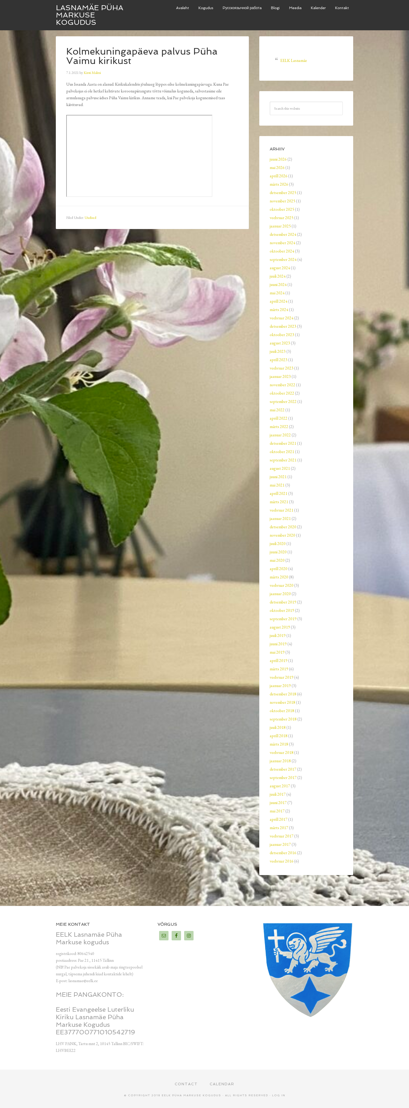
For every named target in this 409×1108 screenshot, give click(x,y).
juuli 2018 (278, 727)
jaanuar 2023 (280, 376)
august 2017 (280, 786)
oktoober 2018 (282, 710)
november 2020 (282, 535)
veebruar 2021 (281, 510)
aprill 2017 (278, 819)
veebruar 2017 (281, 836)
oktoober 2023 (282, 334)
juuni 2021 (278, 476)
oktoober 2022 (282, 393)
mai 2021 (277, 485)
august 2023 (280, 343)
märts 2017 (279, 827)
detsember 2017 (283, 769)
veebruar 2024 (281, 318)
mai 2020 (277, 560)
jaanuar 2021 (280, 518)
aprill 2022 (278, 418)
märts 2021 (279, 502)
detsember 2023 (283, 326)
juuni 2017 (278, 802)
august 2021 (280, 468)
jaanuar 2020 (280, 593)
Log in (278, 1095)
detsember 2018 (283, 694)
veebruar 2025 (281, 217)
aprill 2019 (278, 660)
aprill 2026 (278, 176)
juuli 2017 (278, 794)
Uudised (90, 217)
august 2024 (280, 268)
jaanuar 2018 (280, 761)
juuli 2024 (278, 276)
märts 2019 (279, 669)
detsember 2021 (283, 443)
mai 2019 (277, 652)
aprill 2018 (278, 735)
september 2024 (283, 259)
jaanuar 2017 (280, 844)
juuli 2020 (278, 543)
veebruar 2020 (281, 585)
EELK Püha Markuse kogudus (191, 1095)
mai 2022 (277, 410)
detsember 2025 (283, 192)
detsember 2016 (283, 852)
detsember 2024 (283, 234)
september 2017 (283, 777)
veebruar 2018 (281, 752)
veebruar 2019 (281, 677)
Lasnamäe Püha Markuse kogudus (89, 15)
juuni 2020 (278, 552)
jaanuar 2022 (280, 435)
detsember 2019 (283, 602)
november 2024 (282, 242)
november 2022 (282, 385)
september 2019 (283, 619)
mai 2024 (277, 293)
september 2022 (283, 401)
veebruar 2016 (281, 861)
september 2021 (283, 460)
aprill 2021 (278, 493)
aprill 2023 (278, 359)
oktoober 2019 (282, 610)
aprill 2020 (278, 568)
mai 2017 (277, 811)
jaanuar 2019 (280, 685)
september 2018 (283, 719)
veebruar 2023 (281, 368)
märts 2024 (279, 309)
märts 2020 (279, 577)
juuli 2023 (278, 351)
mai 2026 (277, 167)
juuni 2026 (278, 159)
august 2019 (280, 627)
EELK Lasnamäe (293, 60)
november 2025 (282, 201)
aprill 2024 (278, 301)
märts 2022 (279, 426)
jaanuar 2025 (280, 226)
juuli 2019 (278, 635)
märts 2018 (279, 744)
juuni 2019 (278, 644)
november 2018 (282, 702)
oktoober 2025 (282, 209)
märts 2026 (279, 184)
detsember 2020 (283, 527)
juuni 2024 (278, 284)
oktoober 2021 (282, 451)
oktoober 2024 (282, 251)
